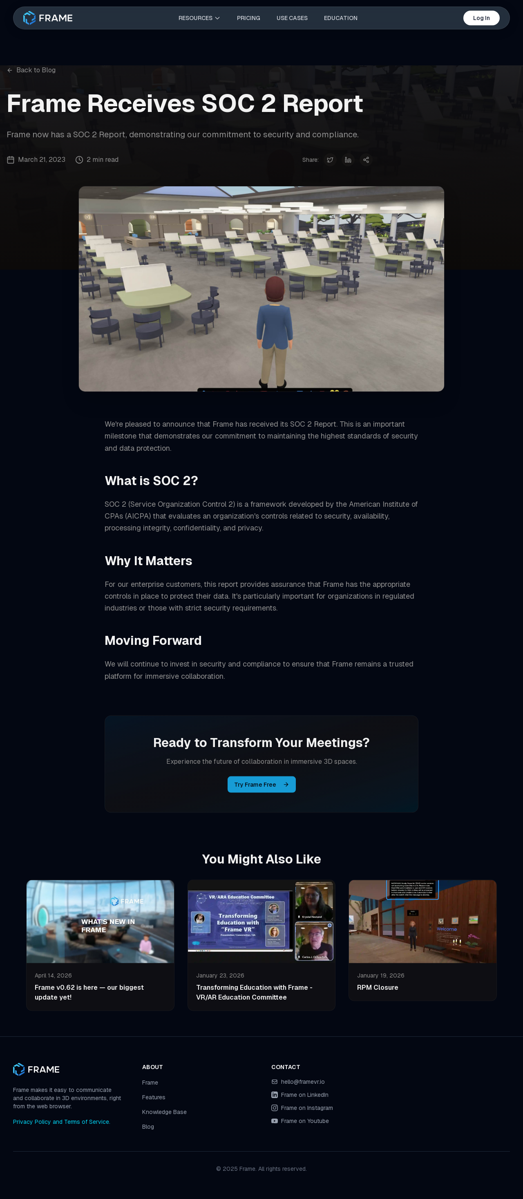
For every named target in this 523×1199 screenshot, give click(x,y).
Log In (481, 18)
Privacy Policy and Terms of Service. (61, 1121)
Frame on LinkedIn (305, 1094)
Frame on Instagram (307, 1108)
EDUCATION (341, 18)
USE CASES (292, 18)
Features (153, 1097)
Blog (148, 1126)
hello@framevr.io (303, 1081)
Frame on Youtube (305, 1121)
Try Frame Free (261, 787)
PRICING (248, 18)
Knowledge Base (164, 1112)
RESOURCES (200, 18)
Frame (150, 1082)
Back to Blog (31, 70)
